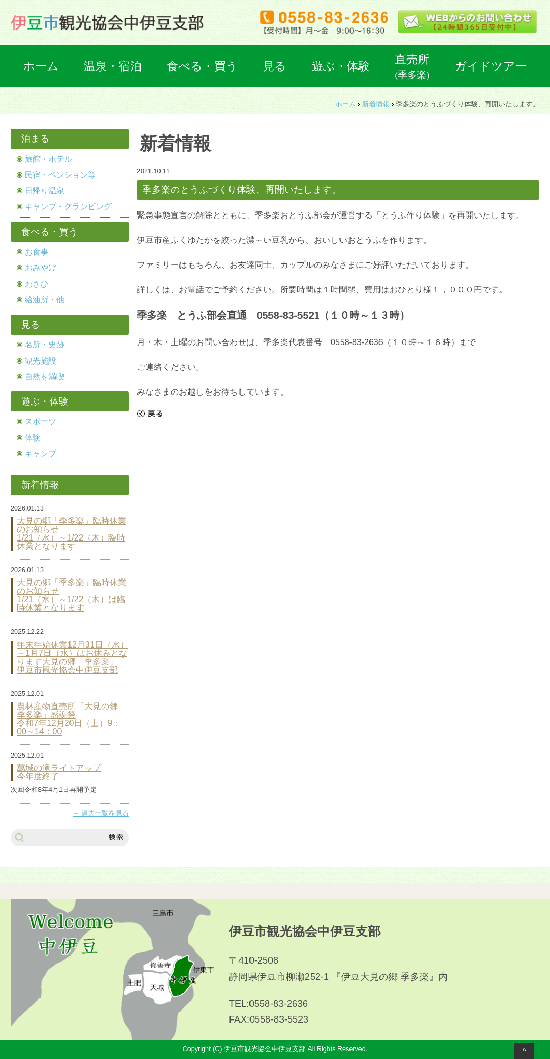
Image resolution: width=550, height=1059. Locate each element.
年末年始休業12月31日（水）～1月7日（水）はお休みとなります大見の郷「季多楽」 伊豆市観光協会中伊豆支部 (72, 657)
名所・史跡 (44, 344)
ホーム (41, 66)
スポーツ (40, 421)
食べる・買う (202, 66)
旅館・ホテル (48, 159)
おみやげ (40, 267)
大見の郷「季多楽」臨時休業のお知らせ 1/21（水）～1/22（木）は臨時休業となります (71, 595)
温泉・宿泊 (113, 66)
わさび (36, 284)
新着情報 (375, 104)
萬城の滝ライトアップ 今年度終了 (59, 772)
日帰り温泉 (44, 191)
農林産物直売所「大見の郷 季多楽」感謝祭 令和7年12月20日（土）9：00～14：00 (71, 719)
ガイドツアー (491, 66)
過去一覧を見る (105, 813)
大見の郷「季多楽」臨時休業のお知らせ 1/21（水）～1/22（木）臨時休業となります (71, 534)
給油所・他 (44, 300)
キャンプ (40, 453)
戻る (150, 413)
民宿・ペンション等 (60, 175)
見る (274, 66)
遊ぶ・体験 (341, 66)
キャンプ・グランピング (68, 206)
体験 (33, 438)
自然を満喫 (44, 376)
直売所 (412, 66)
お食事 (36, 252)
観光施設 (40, 361)
